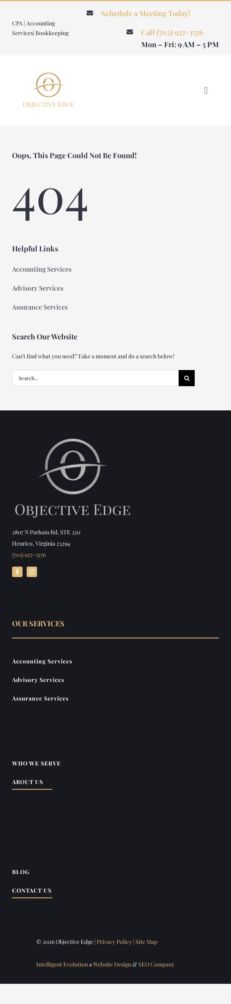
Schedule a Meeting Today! (145, 13)
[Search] (187, 378)
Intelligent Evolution (62, 964)
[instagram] (32, 572)
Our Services (38, 623)
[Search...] (95, 378)
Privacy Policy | (116, 941)
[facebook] (17, 572)
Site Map (146, 941)
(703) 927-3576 (29, 554)
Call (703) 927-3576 (172, 32)
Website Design (112, 964)
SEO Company (156, 964)
